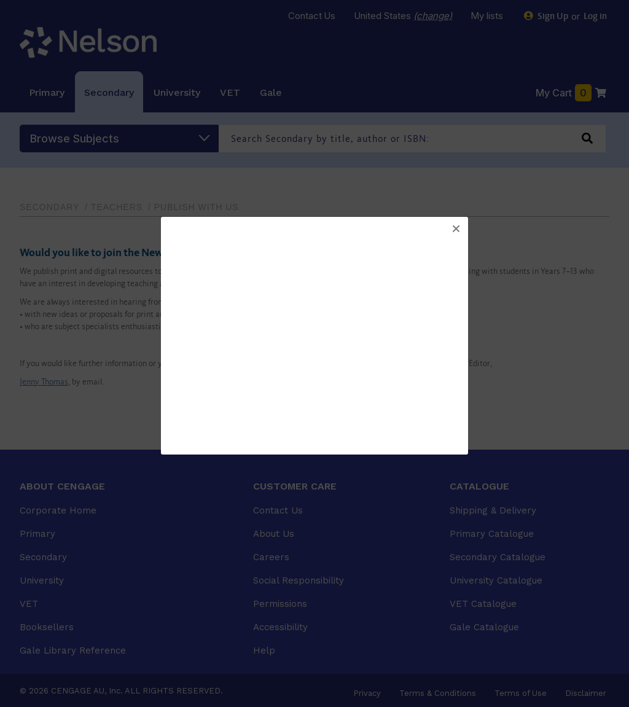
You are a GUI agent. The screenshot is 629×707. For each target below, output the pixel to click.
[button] (456, 229)
